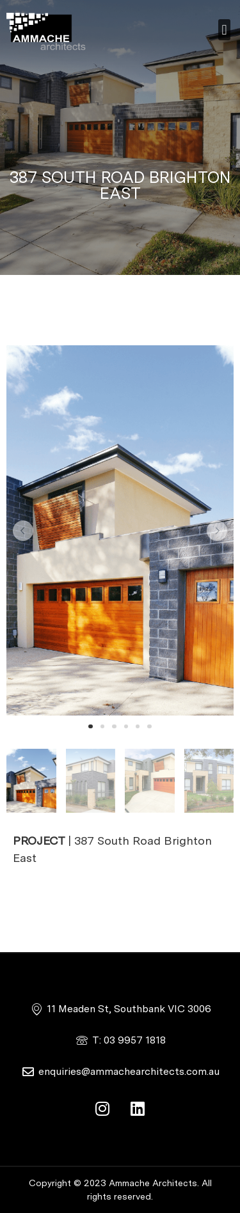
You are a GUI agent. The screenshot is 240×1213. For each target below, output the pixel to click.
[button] (224, 29)
